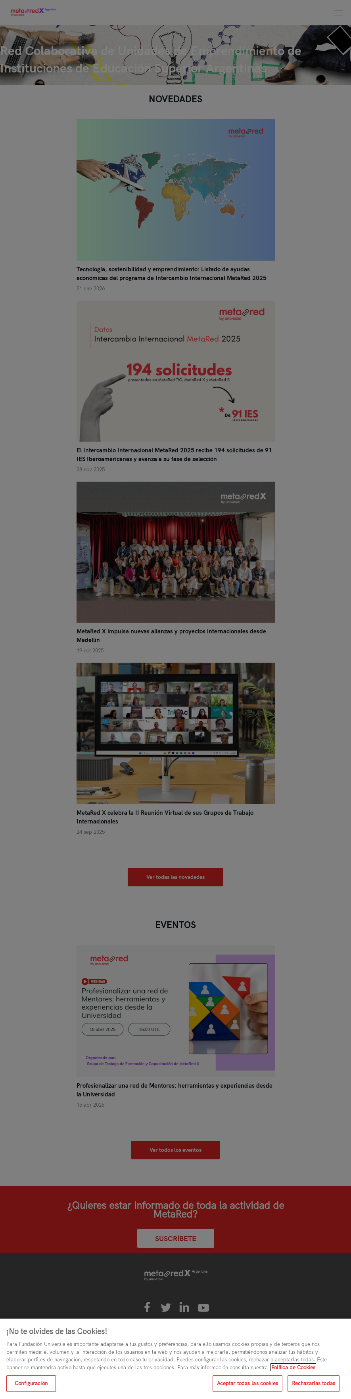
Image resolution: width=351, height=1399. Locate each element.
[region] (175, 1359)
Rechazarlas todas (313, 1383)
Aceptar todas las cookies (247, 1383)
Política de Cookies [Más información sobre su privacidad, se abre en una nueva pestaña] (293, 1367)
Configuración (31, 1383)
